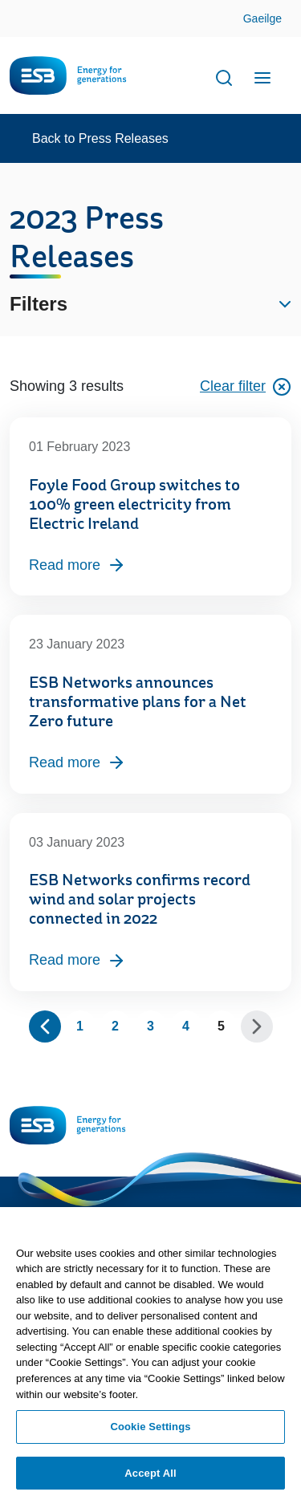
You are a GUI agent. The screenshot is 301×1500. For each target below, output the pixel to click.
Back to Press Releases (100, 138)
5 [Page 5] (221, 1026)
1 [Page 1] (79, 1026)
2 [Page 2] (115, 1026)
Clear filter (245, 386)
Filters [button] (38, 304)
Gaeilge (262, 18)
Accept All (150, 1479)
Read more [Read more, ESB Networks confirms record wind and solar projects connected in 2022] (77, 960)
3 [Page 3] (150, 1026)
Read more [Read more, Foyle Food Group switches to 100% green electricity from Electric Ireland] (77, 565)
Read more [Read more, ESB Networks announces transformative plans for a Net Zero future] (77, 762)
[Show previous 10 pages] (45, 1026)
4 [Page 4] (185, 1026)
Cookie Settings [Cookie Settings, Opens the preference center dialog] (150, 1432)
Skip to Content (275, 19)
